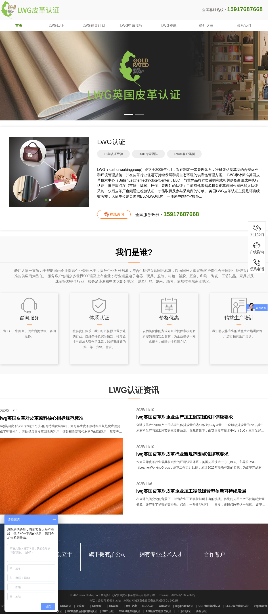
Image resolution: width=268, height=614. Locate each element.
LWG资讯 (168, 25)
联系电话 (257, 264)
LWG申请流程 (131, 25)
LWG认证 (56, 25)
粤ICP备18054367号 (183, 595)
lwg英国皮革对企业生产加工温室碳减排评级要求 (184, 417)
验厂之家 (206, 25)
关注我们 (257, 230)
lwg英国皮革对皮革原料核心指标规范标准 (41, 418)
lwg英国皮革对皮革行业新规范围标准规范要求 (182, 454)
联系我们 (244, 25)
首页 (18, 25)
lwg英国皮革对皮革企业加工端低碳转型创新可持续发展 (191, 491)
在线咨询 (117, 214)
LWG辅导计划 (94, 25)
